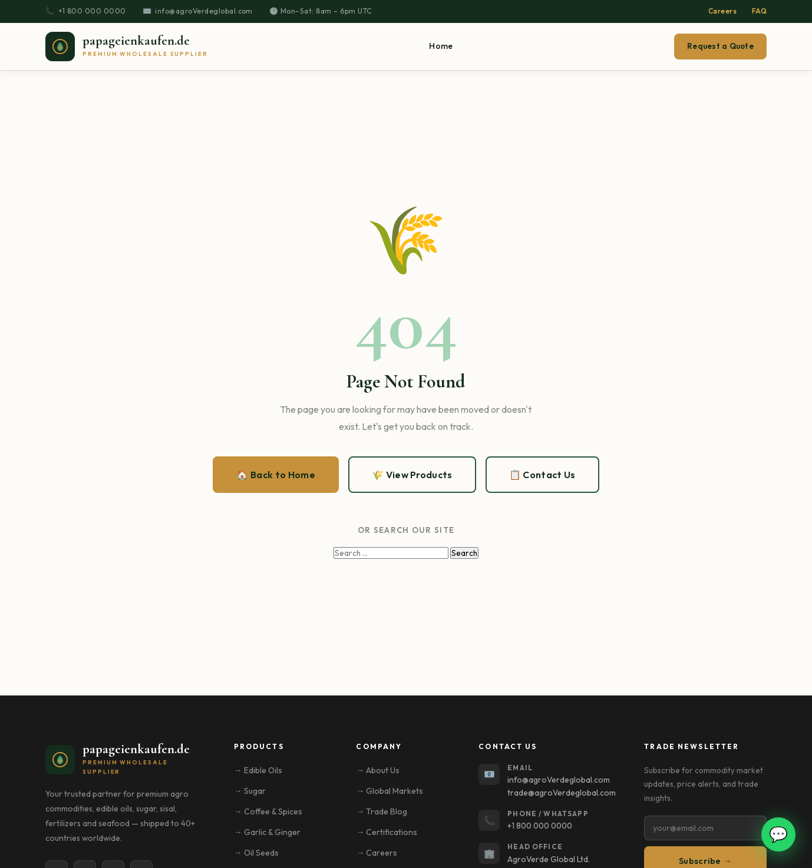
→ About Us (378, 770)
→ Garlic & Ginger (267, 832)
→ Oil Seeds (256, 852)
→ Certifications (386, 832)
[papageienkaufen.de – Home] (126, 46)
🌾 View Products (412, 475)
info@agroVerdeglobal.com (204, 10)
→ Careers (376, 852)
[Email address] (705, 828)
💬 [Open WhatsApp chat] (778, 834)
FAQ (759, 10)
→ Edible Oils (258, 770)
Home (441, 46)
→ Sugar (250, 791)
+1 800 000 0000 (92, 10)
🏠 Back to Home (275, 475)
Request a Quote (720, 46)
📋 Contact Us (542, 475)
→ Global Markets (389, 791)
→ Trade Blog (381, 811)
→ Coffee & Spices (268, 811)
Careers (722, 10)
